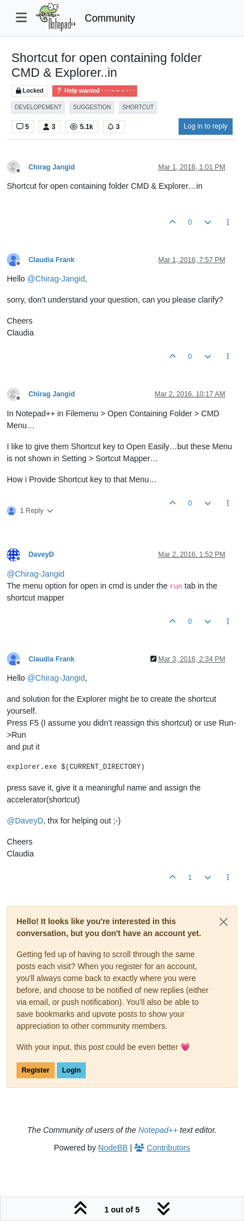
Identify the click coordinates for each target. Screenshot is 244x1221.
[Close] (223, 922)
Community (110, 18)
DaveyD (41, 554)
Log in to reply (206, 126)
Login (71, 1070)
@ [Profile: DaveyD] (25, 820)
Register (35, 1070)
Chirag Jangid (51, 167)
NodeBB (113, 1147)
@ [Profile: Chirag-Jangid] (56, 278)
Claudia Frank (51, 260)
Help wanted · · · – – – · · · (94, 90)
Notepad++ (157, 1130)
